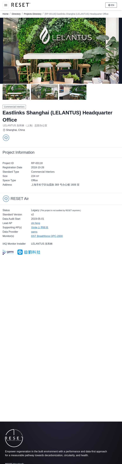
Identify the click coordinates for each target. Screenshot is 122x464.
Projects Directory (32, 14)
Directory (16, 14)
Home (5, 14)
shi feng (35, 223)
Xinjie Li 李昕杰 (39, 227)
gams (34, 231)
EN (111, 5)
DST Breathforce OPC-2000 (47, 236)
